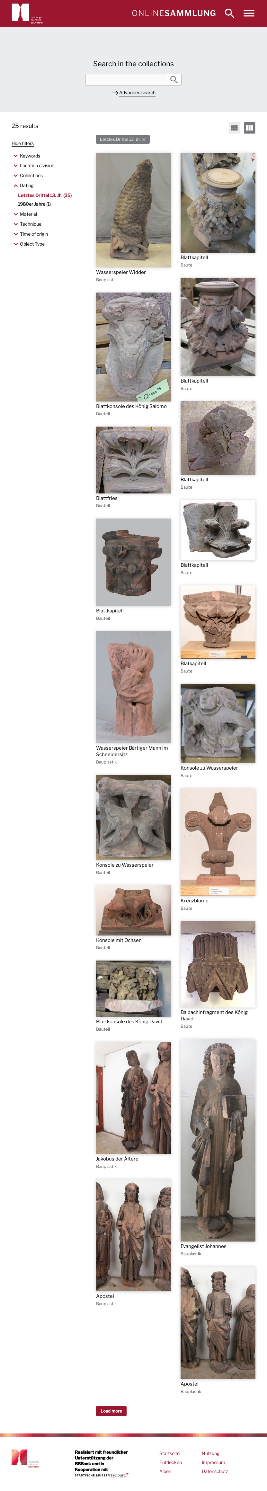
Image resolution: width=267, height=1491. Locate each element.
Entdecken (170, 1462)
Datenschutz (215, 1471)
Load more (111, 1411)
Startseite (169, 1453)
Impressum (213, 1462)
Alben (165, 1471)
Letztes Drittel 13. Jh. (120, 139)
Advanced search (137, 92)
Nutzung (210, 1453)
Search (174, 80)
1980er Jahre (34, 204)
